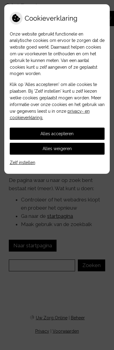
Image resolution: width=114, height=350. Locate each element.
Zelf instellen (22, 162)
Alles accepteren (57, 133)
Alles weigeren (57, 148)
